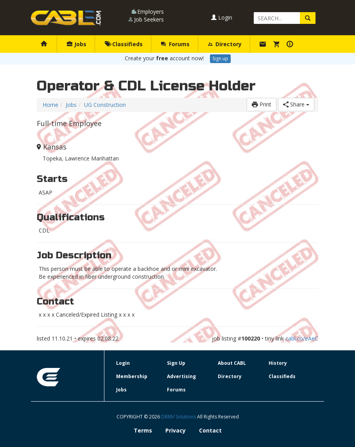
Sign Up (176, 363)
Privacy (175, 430)
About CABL (232, 363)
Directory (225, 44)
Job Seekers (149, 19)
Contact (210, 430)
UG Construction (105, 104)
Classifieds (124, 44)
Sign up (220, 58)
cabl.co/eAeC (301, 338)
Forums (175, 44)
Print (261, 104)
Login (221, 17)
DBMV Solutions (179, 416)
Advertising (181, 376)
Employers (150, 11)
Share (296, 104)
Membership (131, 376)
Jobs (76, 44)
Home (50, 104)
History (278, 363)
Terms (143, 430)
